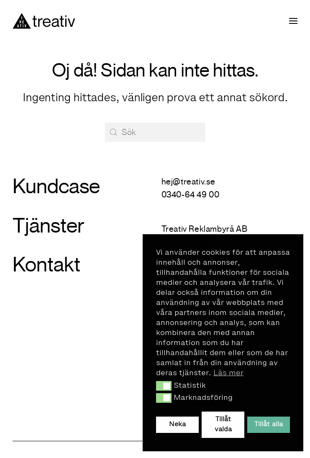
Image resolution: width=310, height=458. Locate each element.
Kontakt (46, 264)
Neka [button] (177, 424)
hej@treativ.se (188, 182)
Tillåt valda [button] (223, 424)
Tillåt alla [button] (268, 424)
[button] (164, 385)
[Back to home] (44, 21)
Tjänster (49, 225)
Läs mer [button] (228, 373)
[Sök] (155, 132)
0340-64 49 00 (190, 194)
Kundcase (56, 186)
